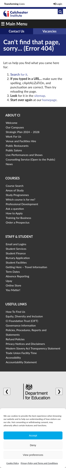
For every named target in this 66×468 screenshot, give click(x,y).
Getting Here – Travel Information (26, 267)
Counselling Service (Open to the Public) (30, 159)
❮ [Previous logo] (7, 391)
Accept (33, 435)
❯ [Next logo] (59, 391)
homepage (49, 100)
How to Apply (14, 213)
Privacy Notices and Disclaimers (25, 343)
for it (18, 74)
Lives (14, 3)
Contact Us (16, 31)
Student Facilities (16, 262)
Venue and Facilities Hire (21, 141)
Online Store (13, 285)
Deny (33, 445)
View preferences (33, 454)
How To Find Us (15, 311)
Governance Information (21, 325)
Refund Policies (15, 339)
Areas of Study (15, 190)
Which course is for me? (20, 199)
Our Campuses (15, 127)
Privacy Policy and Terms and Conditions (39, 463)
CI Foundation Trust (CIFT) (22, 320)
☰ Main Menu (14, 23)
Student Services (16, 248)
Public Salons (14, 150)
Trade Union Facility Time (21, 353)
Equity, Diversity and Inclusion (24, 316)
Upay (9, 280)
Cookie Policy (12, 463)
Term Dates (13, 271)
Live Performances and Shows (24, 154)
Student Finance (16, 253)
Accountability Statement (21, 362)
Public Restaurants (17, 145)
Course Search (14, 185)
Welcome (11, 122)
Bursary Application (18, 257)
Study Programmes (17, 195)
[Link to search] (60, 11)
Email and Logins (16, 244)
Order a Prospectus (17, 222)
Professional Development (22, 204)
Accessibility (13, 357)
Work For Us (13, 136)
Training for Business (18, 217)
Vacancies (49, 31)
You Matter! (13, 290)
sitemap (39, 96)
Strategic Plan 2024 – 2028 (22, 132)
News (9, 164)
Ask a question (15, 208)
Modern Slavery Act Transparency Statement (33, 348)
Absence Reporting (17, 276)
